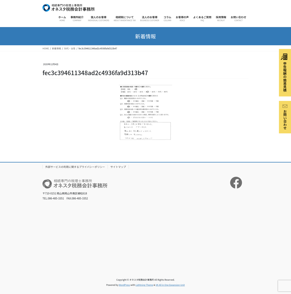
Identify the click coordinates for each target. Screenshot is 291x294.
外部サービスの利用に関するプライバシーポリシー (75, 167)
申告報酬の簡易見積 (284, 73)
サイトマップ (118, 167)
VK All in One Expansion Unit (170, 284)
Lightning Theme (144, 284)
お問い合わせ (285, 117)
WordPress (124, 284)
